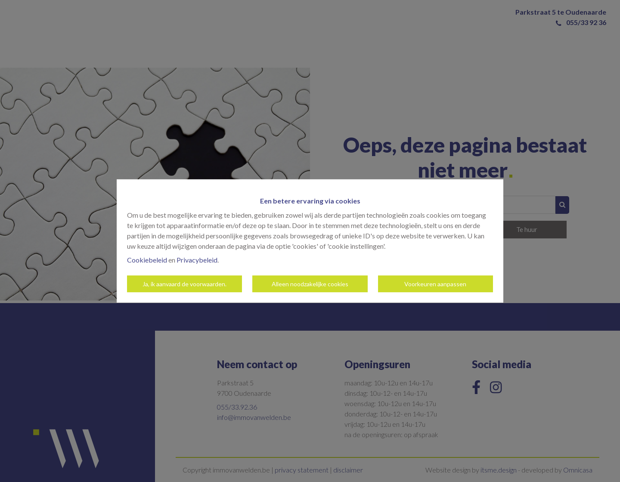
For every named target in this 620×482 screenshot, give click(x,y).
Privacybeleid (197, 260)
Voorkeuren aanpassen (435, 284)
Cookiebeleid (147, 260)
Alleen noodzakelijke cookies (310, 284)
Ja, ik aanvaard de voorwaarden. (184, 284)
